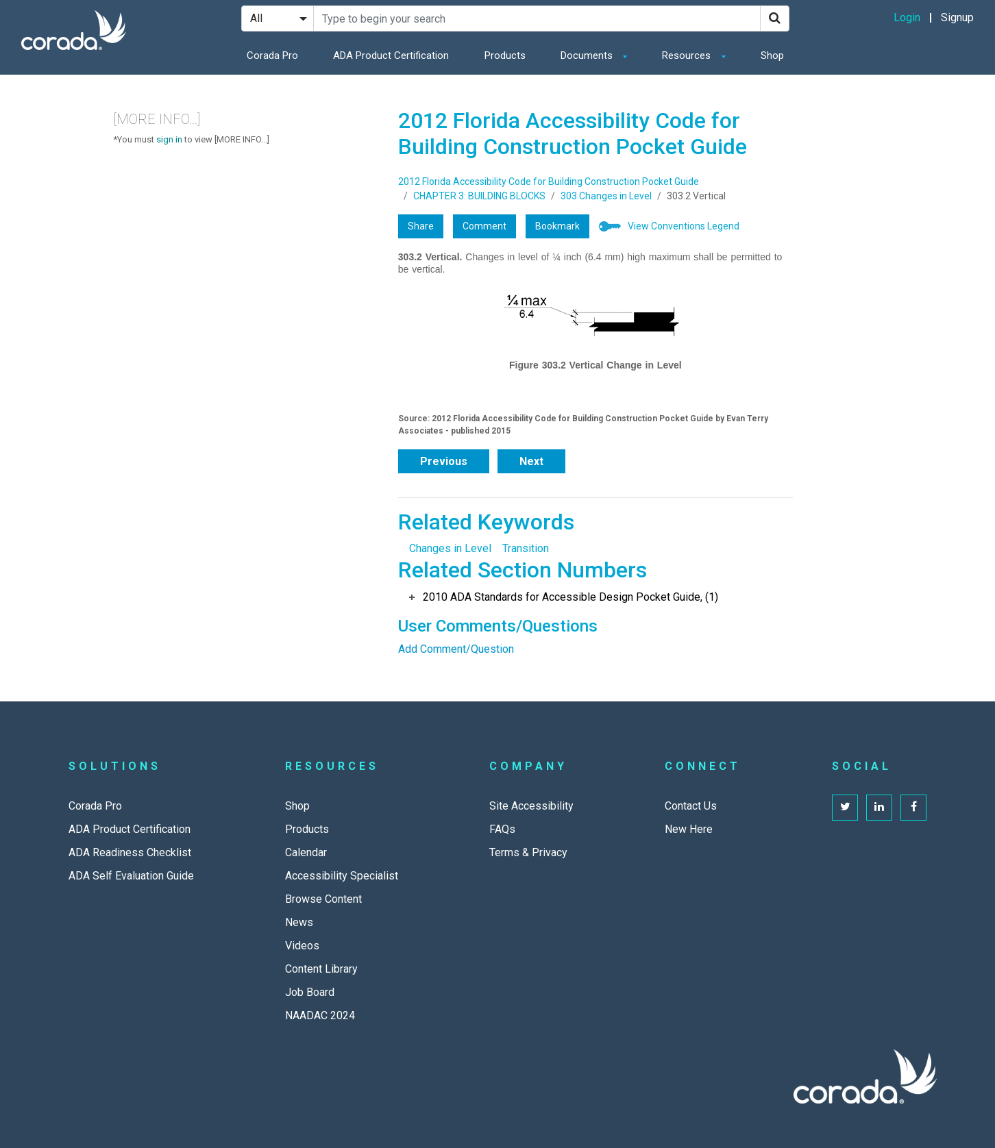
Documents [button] (588, 55)
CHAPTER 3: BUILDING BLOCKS (479, 195)
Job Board (309, 992)
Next (531, 461)
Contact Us (691, 805)
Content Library (321, 968)
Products (505, 55)
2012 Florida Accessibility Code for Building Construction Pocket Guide (548, 181)
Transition (525, 548)
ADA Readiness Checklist (130, 852)
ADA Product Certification (391, 55)
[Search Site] (537, 18)
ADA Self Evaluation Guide (131, 875)
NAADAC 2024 (320, 1015)
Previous (443, 461)
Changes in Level (450, 548)
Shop (772, 55)
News (299, 922)
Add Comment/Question (456, 649)
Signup (957, 17)
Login (907, 17)
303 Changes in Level (606, 195)
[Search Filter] (277, 18)
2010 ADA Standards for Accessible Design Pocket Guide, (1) (570, 596)
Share (421, 226)
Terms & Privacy (528, 852)
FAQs (502, 829)
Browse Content (323, 899)
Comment (484, 226)
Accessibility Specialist (341, 875)
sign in (169, 139)
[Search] (774, 18)
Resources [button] (687, 55)
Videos (302, 945)
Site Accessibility (531, 805)
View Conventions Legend (683, 226)
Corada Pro (272, 55)
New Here (689, 829)
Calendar (306, 852)
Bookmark (557, 226)
